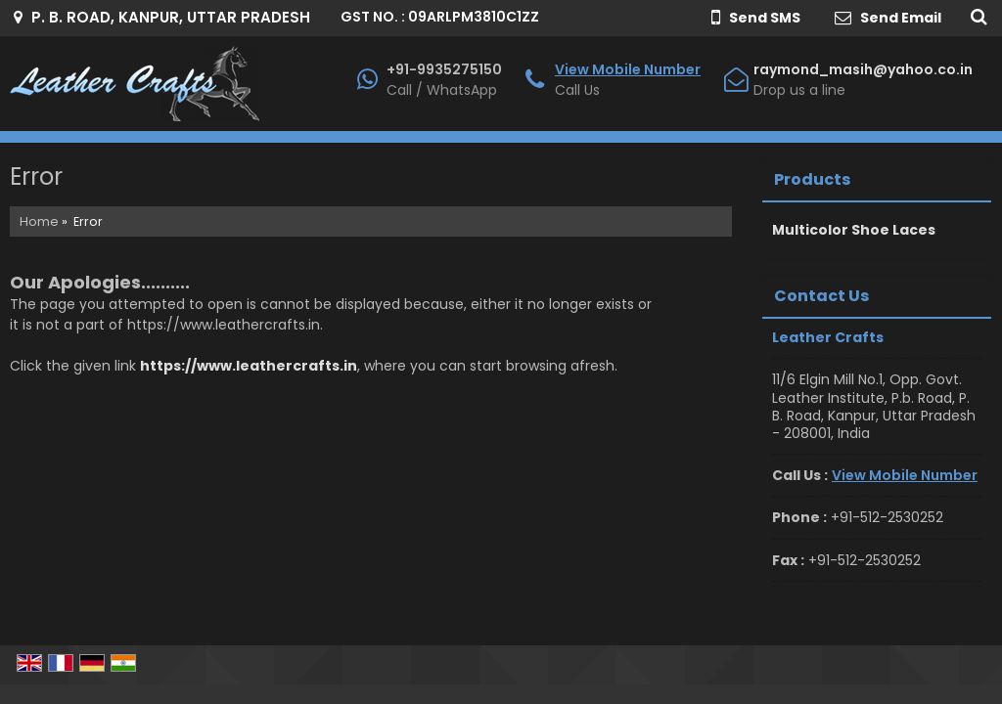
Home (39, 221)
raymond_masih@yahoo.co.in (863, 69)
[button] (628, 69)
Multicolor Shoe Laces (853, 230)
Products (812, 179)
